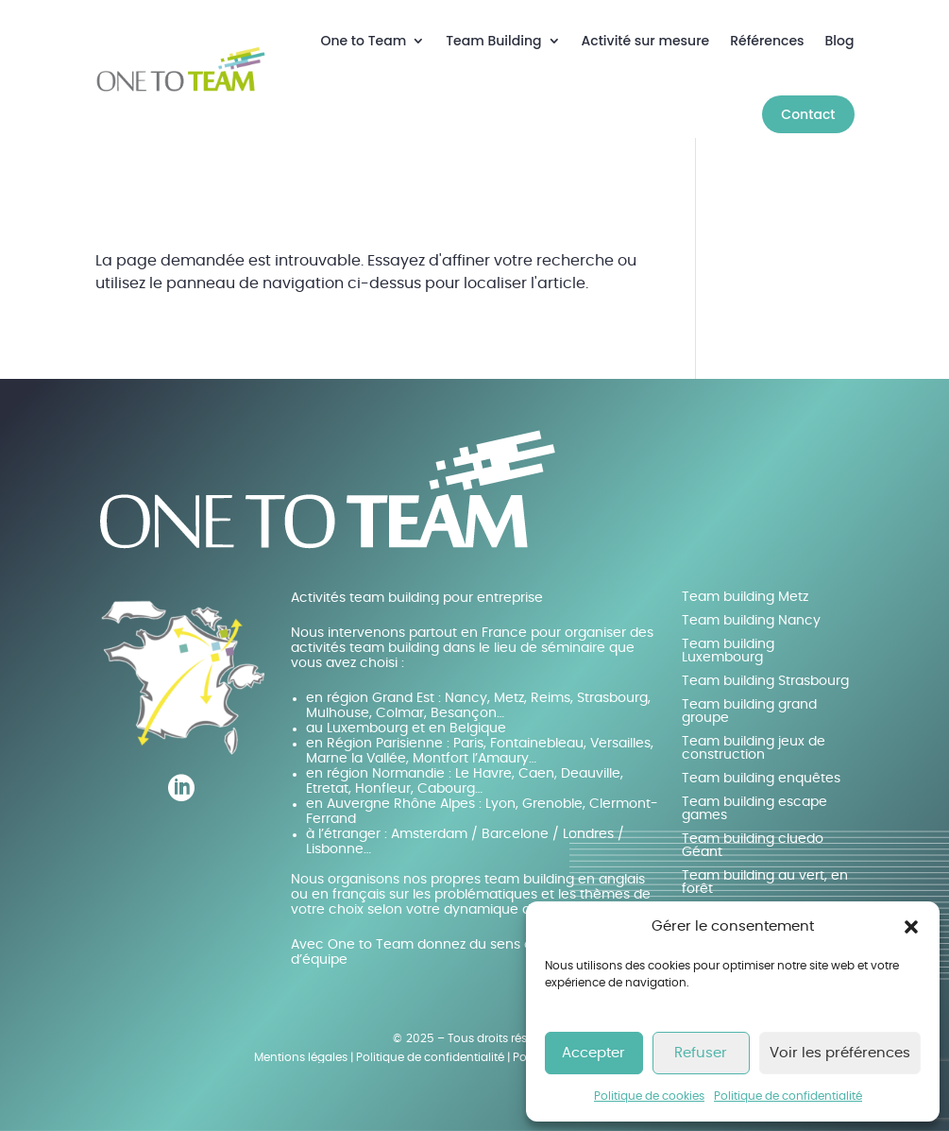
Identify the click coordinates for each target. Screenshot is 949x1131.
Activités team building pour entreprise (417, 598)
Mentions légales (300, 1057)
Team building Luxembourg (728, 651)
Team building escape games (754, 809)
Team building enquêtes (761, 778)
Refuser (700, 1053)
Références (767, 40)
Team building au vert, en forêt (765, 882)
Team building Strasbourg (765, 681)
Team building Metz (745, 597)
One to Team (364, 40)
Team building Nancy (751, 620)
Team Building (493, 40)
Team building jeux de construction (753, 748)
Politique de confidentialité (788, 1096)
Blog (840, 40)
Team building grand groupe (749, 711)
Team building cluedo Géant (752, 845)
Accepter (593, 1053)
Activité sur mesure (646, 40)
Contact (808, 114)
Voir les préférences (840, 1053)
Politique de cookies (649, 1096)
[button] (911, 926)
